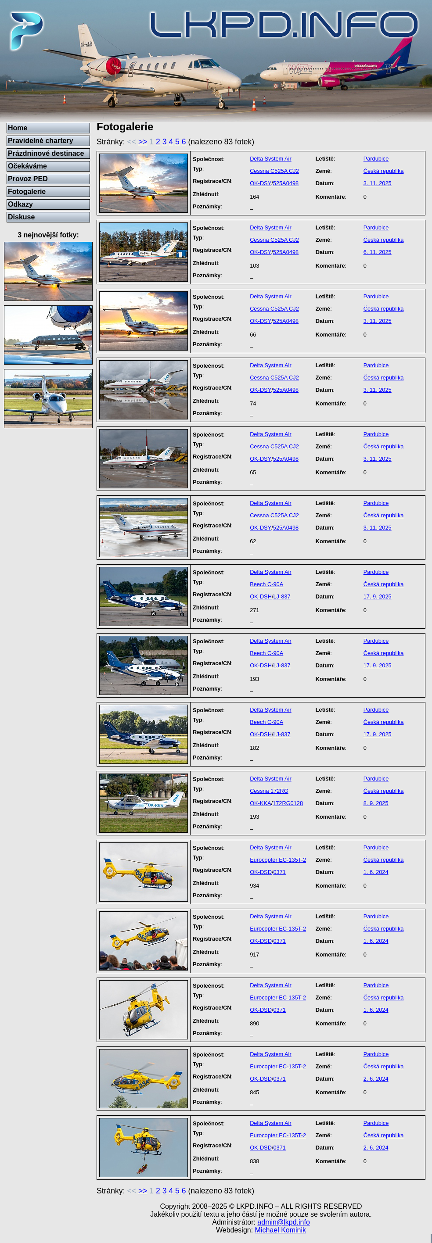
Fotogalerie (27, 191)
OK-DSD (261, 872)
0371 (279, 872)
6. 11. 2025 (378, 252)
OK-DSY (260, 183)
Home (17, 128)
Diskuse (21, 217)
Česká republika (384, 171)
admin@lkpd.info (283, 1222)
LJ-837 (281, 596)
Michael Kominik (280, 1230)
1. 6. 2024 (376, 872)
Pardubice (376, 158)
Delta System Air (271, 158)
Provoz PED (28, 179)
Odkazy (20, 204)
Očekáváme (27, 166)
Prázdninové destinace (46, 153)
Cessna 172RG (269, 791)
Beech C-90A (266, 584)
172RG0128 (288, 803)
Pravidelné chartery (40, 140)
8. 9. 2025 (376, 803)
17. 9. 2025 (378, 596)
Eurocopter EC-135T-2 (278, 859)
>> (143, 141)
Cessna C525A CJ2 (274, 171)
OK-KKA (260, 803)
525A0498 (286, 183)
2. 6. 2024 (376, 1078)
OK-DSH (261, 596)
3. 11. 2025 (378, 183)
